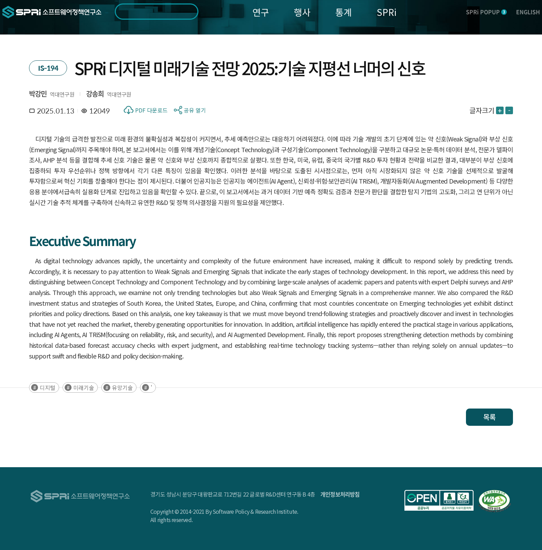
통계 (343, 12)
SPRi (386, 12)
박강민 (38, 94)
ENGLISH (528, 12)
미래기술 (83, 387)
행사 (302, 12)
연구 (260, 12)
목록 (489, 417)
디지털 (47, 387)
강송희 (95, 94)
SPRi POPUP (486, 12)
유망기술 (122, 387)
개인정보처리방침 (340, 494)
